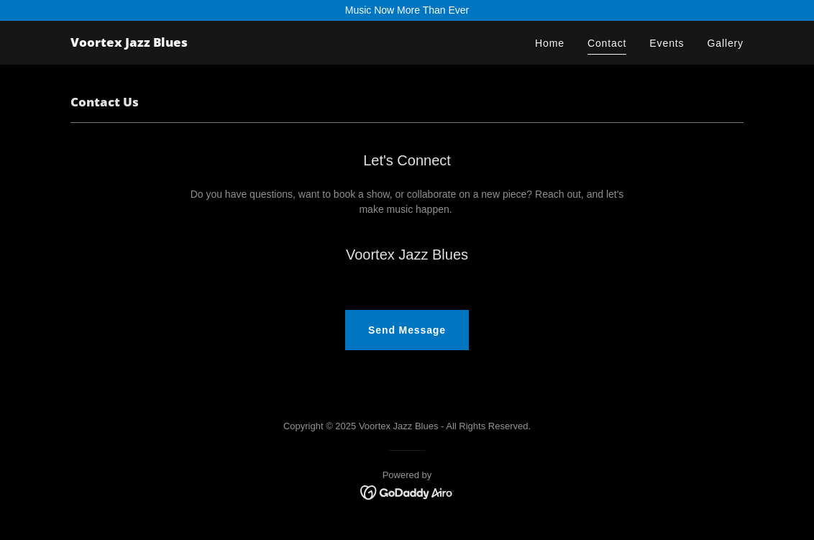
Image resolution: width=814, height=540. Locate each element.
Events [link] (666, 43)
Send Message (407, 330)
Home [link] (549, 43)
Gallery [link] (725, 43)
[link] (129, 43)
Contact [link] (606, 43)
